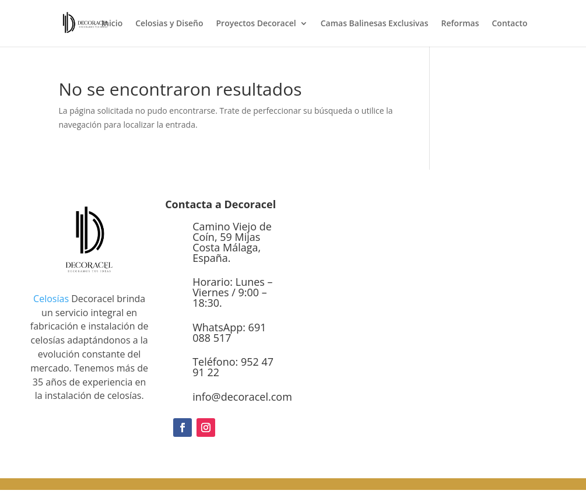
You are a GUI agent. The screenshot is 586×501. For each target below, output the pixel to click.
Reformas (460, 24)
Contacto (509, 24)
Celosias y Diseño (169, 24)
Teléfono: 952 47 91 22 (232, 367)
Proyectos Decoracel (256, 24)
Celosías (51, 298)
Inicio (111, 24)
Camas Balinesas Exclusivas (375, 24)
